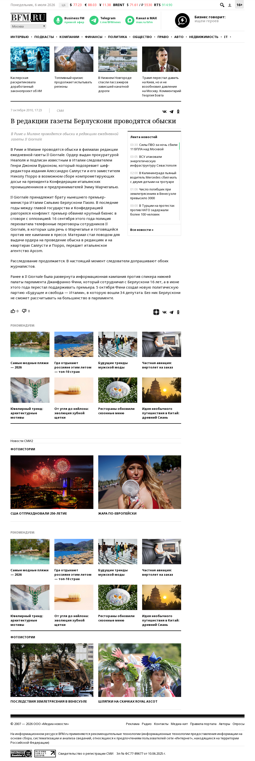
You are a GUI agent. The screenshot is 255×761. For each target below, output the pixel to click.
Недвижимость (203, 37)
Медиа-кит (179, 724)
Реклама (132, 724)
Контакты (161, 724)
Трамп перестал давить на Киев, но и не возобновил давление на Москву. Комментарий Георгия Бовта (161, 86)
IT (226, 37)
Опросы (239, 724)
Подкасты (44, 37)
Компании (69, 37)
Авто (179, 37)
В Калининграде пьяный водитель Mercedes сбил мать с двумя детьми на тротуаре (153, 177)
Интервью (19, 37)
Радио (147, 724)
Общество (142, 37)
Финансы (93, 37)
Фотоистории (22, 449)
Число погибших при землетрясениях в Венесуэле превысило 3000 (153, 193)
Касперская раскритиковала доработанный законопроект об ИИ (26, 84)
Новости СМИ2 (21, 441)
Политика (117, 37)
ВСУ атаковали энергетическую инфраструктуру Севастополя (153, 161)
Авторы (224, 724)
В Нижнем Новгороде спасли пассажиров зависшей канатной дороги (115, 84)
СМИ (60, 111)
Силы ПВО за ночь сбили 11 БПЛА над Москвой (153, 146)
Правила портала (203, 724)
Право (163, 37)
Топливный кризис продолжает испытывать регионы (73, 82)
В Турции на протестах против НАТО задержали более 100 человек (152, 209)
